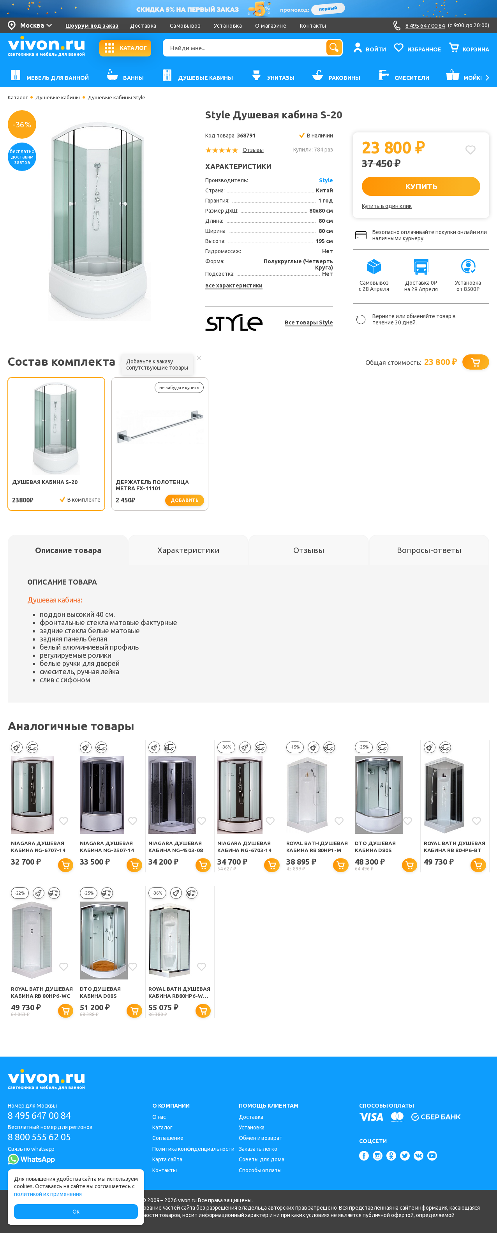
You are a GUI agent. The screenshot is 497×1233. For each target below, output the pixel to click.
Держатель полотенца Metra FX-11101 (146, 485)
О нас (159, 1117)
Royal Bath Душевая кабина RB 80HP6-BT (454, 847)
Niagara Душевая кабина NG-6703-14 (244, 847)
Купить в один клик (387, 206)
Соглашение (167, 1138)
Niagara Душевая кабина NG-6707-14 (38, 847)
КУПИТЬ (421, 186)
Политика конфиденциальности (193, 1149)
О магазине (270, 26)
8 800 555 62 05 (42, 1137)
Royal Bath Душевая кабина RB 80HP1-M (316, 847)
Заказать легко (258, 1149)
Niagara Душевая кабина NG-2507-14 (107, 847)
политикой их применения (48, 1194)
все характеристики (234, 285)
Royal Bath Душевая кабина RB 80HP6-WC (41, 993)
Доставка (143, 26)
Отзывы (253, 150)
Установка (228, 26)
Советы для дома (261, 1159)
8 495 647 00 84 (42, 1115)
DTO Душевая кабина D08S (101, 993)
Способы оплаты (260, 1170)
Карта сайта (167, 1159)
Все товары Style (309, 322)
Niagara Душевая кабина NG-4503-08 (175, 847)
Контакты (313, 26)
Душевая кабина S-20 (45, 482)
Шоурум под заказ (91, 26)
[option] (99, 221)
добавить (173, 500)
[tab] (68, 550)
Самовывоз (185, 26)
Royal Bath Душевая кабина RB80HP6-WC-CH (174, 993)
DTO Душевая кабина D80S (376, 847)
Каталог (18, 97)
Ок (75, 1211)
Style (326, 180)
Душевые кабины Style (117, 97)
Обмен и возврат (260, 1138)
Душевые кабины (58, 97)
